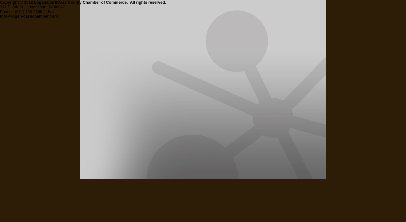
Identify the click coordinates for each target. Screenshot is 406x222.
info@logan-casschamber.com (29, 16)
